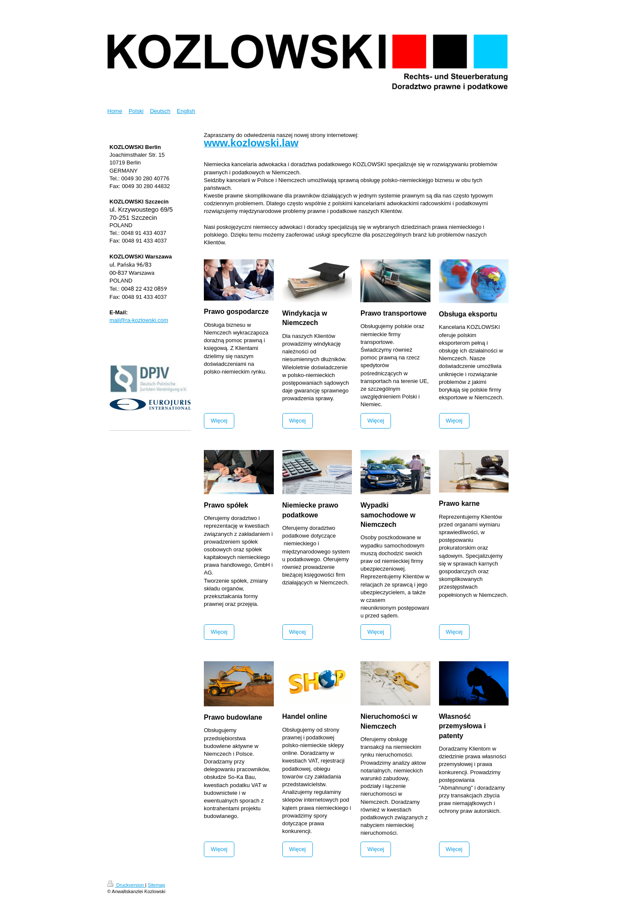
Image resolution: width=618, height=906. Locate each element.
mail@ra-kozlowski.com (138, 320)
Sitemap (156, 885)
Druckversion (126, 885)
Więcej (219, 420)
